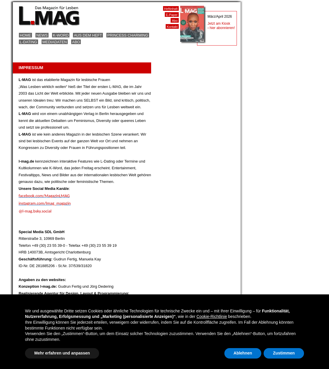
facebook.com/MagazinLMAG (44, 195)
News (42, 35)
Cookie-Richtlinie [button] (211, 316)
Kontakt (172, 26)
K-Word (61, 35)
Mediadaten (54, 42)
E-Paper (172, 15)
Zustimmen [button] (284, 353)
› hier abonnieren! (221, 28)
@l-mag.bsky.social (35, 211)
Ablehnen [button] (243, 353)
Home (25, 35)
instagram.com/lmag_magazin (45, 203)
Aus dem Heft (88, 35)
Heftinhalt (171, 8)
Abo (76, 42)
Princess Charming (127, 35)
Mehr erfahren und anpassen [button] (62, 353)
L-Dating (28, 42)
